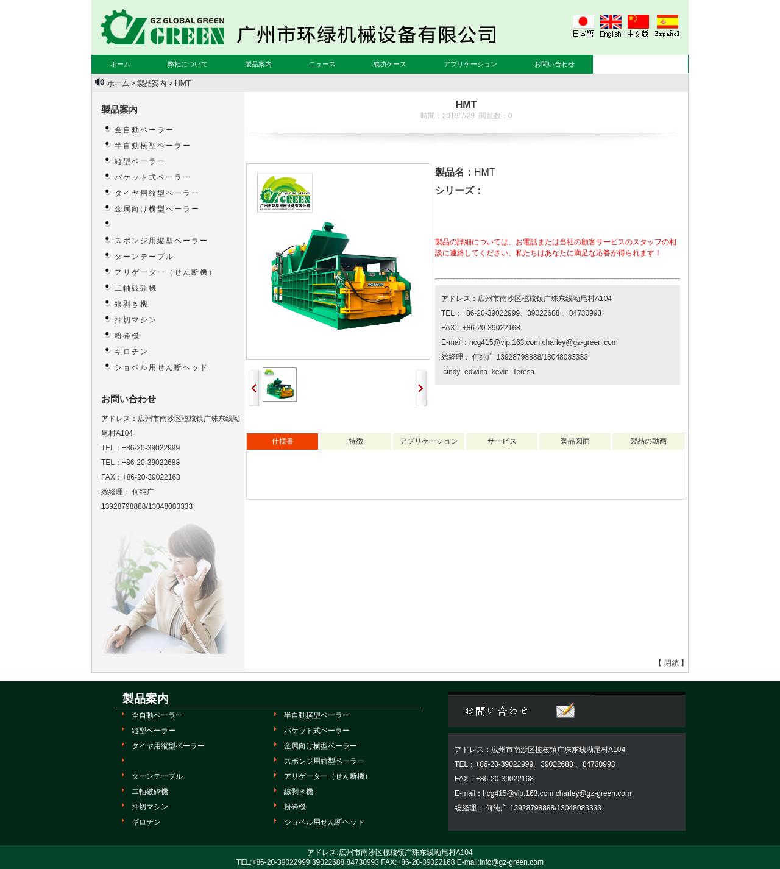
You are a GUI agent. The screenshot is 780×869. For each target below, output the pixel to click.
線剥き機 (132, 304)
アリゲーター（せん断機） (166, 272)
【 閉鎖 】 (671, 663)
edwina (475, 371)
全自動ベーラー (144, 130)
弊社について (188, 64)
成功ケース (389, 64)
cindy (450, 371)
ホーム (120, 64)
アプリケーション (470, 64)
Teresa (522, 371)
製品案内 (258, 64)
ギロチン (132, 351)
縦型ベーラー (140, 161)
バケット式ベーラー (153, 177)
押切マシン (136, 320)
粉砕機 (127, 336)
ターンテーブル (144, 256)
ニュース (322, 64)
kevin (498, 371)
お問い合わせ (554, 64)
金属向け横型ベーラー (157, 209)
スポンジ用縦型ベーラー (161, 240)
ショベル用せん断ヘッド (161, 367)
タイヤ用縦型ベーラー (157, 193)
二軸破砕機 (136, 288)
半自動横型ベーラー (153, 145)
